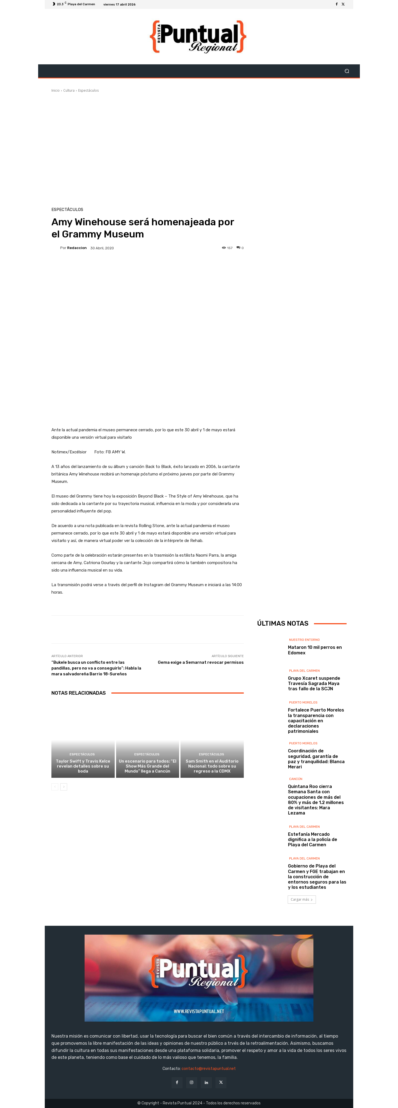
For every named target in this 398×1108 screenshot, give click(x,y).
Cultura (69, 90)
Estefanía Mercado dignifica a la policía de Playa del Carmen (312, 839)
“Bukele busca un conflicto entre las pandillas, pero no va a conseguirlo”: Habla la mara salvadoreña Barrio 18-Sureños (96, 668)
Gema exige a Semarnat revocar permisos (201, 662)
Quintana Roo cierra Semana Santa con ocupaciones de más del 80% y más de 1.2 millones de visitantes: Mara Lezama (316, 800)
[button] (346, 71)
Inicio (55, 90)
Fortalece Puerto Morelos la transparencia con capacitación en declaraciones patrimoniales (316, 720)
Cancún (295, 779)
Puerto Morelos (303, 702)
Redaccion (77, 248)
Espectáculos (88, 90)
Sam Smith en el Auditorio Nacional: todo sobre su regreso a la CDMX (212, 766)
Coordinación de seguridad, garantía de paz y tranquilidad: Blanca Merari (316, 758)
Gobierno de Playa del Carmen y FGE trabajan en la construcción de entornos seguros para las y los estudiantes (317, 876)
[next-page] (63, 786)
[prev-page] (54, 786)
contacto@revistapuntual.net (209, 1068)
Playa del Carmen (304, 671)
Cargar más (302, 899)
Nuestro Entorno (304, 640)
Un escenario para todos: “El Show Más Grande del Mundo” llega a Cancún (147, 766)
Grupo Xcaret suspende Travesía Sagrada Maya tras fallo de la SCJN (314, 683)
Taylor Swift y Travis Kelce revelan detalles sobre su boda (83, 766)
